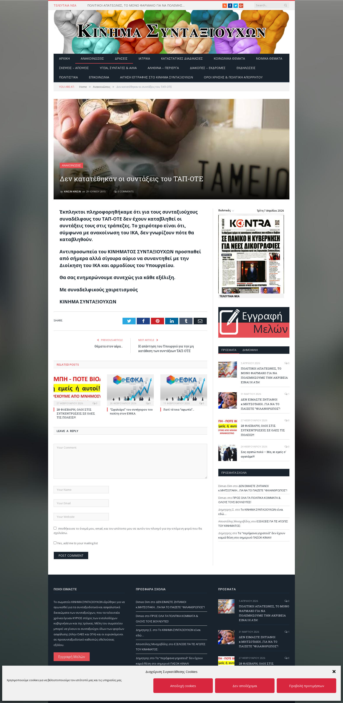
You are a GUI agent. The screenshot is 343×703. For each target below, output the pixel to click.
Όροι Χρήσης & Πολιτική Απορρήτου (233, 77)
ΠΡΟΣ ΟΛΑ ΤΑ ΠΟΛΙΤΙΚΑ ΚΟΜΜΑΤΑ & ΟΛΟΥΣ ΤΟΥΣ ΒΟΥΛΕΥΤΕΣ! (249, 500)
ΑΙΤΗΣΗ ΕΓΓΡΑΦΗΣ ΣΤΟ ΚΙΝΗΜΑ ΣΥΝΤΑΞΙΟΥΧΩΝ (156, 77)
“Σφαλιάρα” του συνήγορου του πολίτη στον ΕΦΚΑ (131, 411)
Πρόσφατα (228, 350)
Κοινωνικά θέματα (229, 58)
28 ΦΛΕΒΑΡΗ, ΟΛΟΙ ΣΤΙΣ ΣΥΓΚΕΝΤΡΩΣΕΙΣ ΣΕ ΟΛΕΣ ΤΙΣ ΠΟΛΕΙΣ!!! (76, 413)
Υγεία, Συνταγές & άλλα (118, 68)
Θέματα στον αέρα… (108, 346)
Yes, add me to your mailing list (76, 543)
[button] (334, 671)
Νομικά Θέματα (269, 58)
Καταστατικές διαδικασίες (182, 58)
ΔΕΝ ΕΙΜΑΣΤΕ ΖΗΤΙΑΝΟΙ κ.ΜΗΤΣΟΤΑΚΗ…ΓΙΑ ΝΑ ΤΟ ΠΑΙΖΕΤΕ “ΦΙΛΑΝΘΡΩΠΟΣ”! (260, 404)
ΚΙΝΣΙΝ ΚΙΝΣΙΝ (72, 191)
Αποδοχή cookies (183, 686)
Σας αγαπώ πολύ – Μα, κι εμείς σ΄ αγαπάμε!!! (263, 454)
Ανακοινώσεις (92, 58)
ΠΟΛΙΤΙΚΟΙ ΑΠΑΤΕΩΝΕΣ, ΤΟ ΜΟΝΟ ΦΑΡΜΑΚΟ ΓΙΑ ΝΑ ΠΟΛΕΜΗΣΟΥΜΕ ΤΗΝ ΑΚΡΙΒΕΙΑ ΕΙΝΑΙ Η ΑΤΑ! (137, 5)
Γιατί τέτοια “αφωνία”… (178, 409)
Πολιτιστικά (68, 77)
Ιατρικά (144, 58)
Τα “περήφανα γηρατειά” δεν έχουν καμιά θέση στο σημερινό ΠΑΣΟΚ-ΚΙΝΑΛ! (251, 535)
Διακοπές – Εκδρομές (208, 68)
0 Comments (123, 191)
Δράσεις (121, 58)
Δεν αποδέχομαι (245, 686)
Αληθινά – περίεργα (163, 68)
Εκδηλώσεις (246, 68)
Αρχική (64, 58)
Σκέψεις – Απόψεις (74, 68)
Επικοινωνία (99, 77)
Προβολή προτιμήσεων (306, 686)
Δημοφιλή (250, 350)
